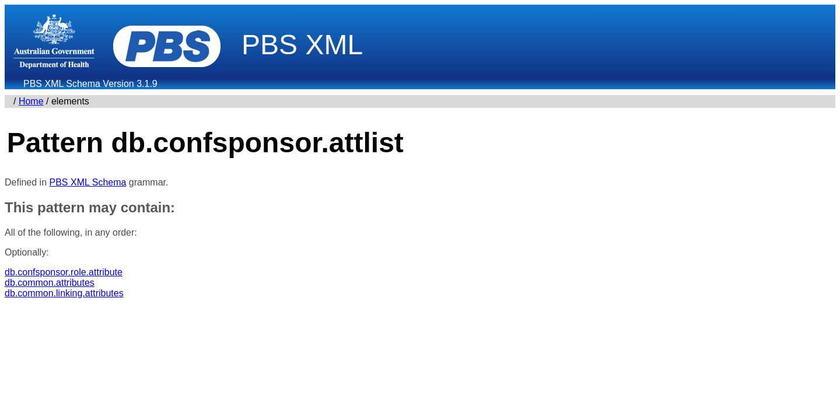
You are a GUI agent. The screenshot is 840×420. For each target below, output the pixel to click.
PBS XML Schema (88, 182)
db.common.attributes (49, 283)
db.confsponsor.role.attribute (64, 272)
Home (31, 101)
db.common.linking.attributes (64, 293)
